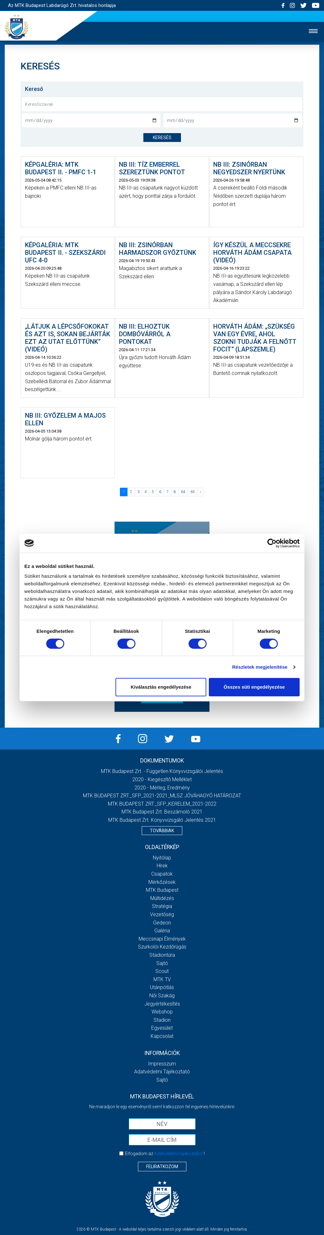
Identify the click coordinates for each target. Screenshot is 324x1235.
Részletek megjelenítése (260, 667)
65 (192, 492)
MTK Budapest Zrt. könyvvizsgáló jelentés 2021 (162, 820)
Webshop (162, 1012)
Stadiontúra (162, 955)
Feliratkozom (162, 1166)
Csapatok (162, 874)
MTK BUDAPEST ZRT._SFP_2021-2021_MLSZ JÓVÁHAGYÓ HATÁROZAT (162, 796)
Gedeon (162, 923)
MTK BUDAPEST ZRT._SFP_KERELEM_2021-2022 (162, 804)
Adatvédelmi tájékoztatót (178, 1153)
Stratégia (162, 906)
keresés (162, 137)
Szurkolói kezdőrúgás (162, 947)
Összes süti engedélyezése (254, 687)
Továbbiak (162, 830)
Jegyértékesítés (162, 1004)
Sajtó (162, 963)
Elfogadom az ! (165, 1153)
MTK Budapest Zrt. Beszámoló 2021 (162, 812)
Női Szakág (162, 996)
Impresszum (162, 1064)
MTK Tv (162, 979)
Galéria (162, 931)
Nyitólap (162, 858)
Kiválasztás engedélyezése (161, 687)
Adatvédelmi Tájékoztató (162, 1072)
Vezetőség (162, 914)
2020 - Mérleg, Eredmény (162, 788)
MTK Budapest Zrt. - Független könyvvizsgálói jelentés (162, 771)
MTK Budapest (162, 890)
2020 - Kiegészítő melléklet (162, 779)
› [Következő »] (200, 492)
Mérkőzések (162, 882)
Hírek (162, 866)
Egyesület (162, 1028)
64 (183, 492)
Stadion (162, 1020)
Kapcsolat (162, 1036)
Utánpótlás (162, 987)
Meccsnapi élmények (162, 939)
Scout (162, 971)
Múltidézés (162, 898)
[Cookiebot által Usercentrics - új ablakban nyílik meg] (272, 543)
